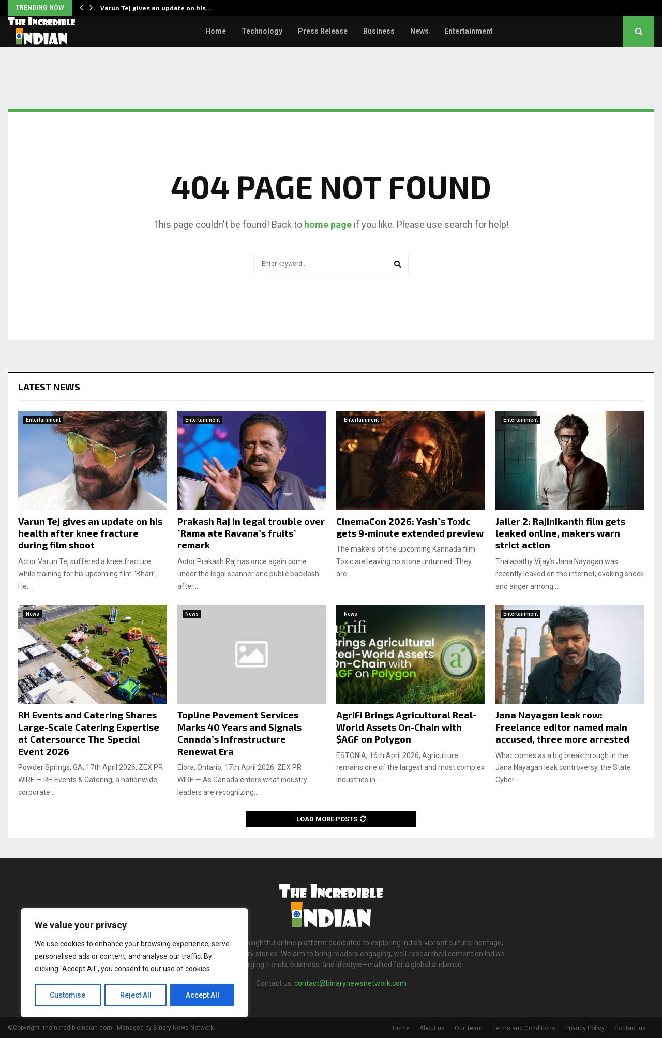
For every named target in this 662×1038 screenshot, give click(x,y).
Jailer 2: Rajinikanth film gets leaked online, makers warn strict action (560, 533)
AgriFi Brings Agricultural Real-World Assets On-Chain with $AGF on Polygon (406, 727)
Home (215, 31)
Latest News (49, 386)
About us (432, 1028)
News (419, 31)
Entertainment (468, 31)
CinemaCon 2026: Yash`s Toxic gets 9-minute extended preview (410, 527)
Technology (262, 31)
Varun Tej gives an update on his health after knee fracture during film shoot (90, 533)
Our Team (469, 1028)
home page (328, 224)
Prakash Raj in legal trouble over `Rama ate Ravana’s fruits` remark (251, 533)
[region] (134, 963)
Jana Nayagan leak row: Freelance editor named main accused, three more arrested (562, 727)
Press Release (323, 31)
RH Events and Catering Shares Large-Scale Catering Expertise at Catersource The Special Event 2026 (88, 733)
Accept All (202, 995)
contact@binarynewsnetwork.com (350, 983)
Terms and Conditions (523, 1028)
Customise (68, 995)
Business (379, 31)
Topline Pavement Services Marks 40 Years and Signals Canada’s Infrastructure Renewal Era (239, 733)
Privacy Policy (585, 1028)
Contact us (630, 1028)
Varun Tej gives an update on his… (156, 7)
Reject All (136, 995)
